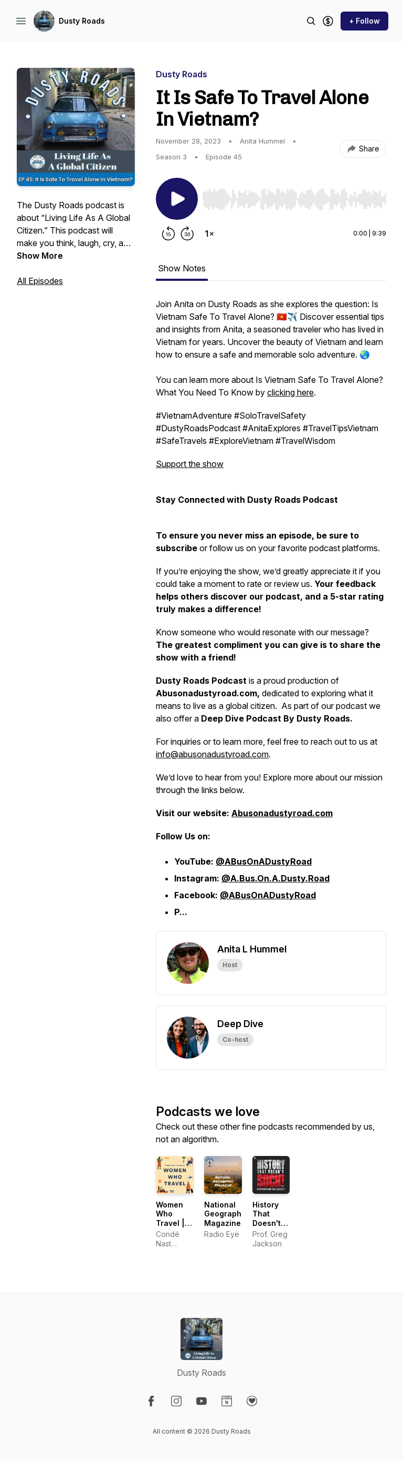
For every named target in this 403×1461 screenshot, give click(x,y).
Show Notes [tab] (182, 268)
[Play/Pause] (177, 199)
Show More (40, 255)
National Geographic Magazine (226, 1213)
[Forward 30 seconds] (187, 233)
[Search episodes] (311, 21)
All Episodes (40, 281)
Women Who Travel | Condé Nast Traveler (171, 1227)
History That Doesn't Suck (266, 1218)
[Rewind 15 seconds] (168, 233)
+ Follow (364, 20)
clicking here (290, 392)
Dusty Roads (82, 20)
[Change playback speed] (209, 233)
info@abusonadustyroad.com (212, 754)
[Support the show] (328, 21)
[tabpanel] (271, 614)
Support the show (190, 464)
